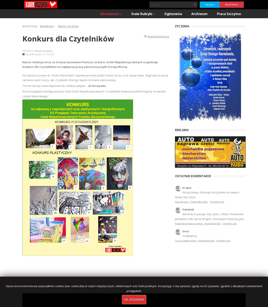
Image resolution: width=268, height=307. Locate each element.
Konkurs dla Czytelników (68, 38)
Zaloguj (209, 5)
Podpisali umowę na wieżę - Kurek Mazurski (198, 223)
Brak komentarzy (158, 36)
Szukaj (195, 4)
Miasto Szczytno (43, 50)
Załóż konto (231, 5)
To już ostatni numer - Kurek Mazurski (194, 240)
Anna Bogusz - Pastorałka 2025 (191, 201)
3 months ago (217, 201)
